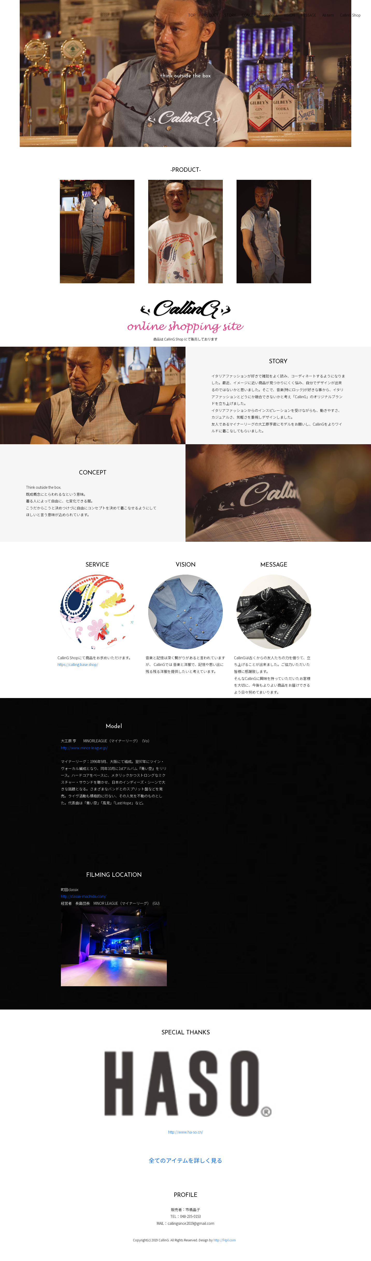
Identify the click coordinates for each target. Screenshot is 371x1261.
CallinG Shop (350, 15)
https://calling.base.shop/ (78, 664)
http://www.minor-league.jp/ (84, 747)
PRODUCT (210, 15)
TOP (192, 15)
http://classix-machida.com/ (83, 896)
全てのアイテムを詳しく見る (185, 1161)
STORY (230, 15)
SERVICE (271, 15)
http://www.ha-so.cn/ (185, 1131)
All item (328, 15)
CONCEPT (250, 15)
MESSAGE (308, 15)
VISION (289, 15)
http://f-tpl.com (224, 1240)
